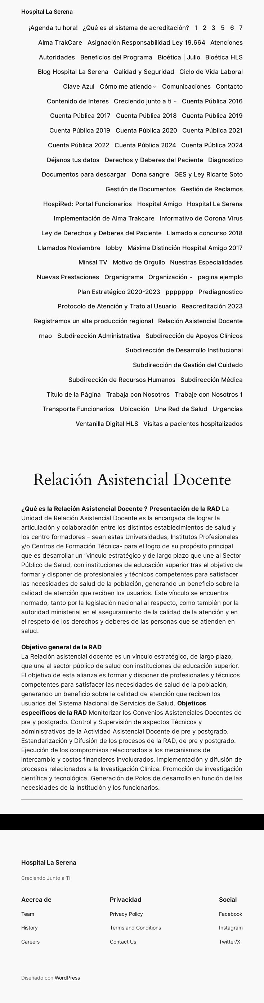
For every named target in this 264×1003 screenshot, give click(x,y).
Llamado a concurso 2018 (205, 233)
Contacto (229, 86)
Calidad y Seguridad (144, 71)
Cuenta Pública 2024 (145, 145)
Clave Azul (78, 86)
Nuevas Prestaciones (68, 277)
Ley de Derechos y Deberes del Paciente (101, 233)
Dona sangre (150, 174)
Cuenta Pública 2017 (80, 115)
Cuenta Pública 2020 (146, 130)
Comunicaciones (186, 86)
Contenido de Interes (78, 101)
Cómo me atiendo (126, 86)
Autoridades (57, 57)
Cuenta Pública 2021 (212, 130)
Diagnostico (225, 160)
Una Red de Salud (181, 409)
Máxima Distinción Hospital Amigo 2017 (185, 247)
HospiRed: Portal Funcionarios (87, 204)
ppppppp (179, 291)
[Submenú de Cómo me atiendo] (155, 86)
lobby (114, 247)
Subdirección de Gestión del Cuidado (188, 365)
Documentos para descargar (84, 174)
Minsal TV (93, 262)
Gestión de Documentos (141, 189)
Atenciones (226, 42)
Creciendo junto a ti (142, 101)
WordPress (67, 978)
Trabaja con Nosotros (138, 394)
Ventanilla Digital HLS (107, 423)
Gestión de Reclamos (212, 189)
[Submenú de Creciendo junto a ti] (175, 101)
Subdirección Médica (211, 379)
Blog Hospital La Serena (73, 71)
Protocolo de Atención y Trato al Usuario (117, 306)
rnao (45, 335)
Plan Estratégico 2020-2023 (118, 291)
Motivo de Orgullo (139, 262)
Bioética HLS (224, 57)
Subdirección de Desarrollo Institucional (184, 350)
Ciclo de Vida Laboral (211, 71)
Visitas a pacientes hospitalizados (193, 423)
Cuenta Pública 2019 (212, 115)
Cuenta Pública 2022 (78, 145)
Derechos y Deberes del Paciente (154, 160)
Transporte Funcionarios (78, 409)
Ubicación (134, 409)
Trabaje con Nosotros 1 (209, 394)
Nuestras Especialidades (206, 262)
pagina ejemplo (220, 277)
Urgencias (227, 409)
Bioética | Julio (179, 57)
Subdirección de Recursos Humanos (121, 379)
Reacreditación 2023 (212, 306)
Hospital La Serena (47, 11)
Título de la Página (73, 394)
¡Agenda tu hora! (53, 27)
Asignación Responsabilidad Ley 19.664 (146, 42)
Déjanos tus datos (73, 160)
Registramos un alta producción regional (93, 321)
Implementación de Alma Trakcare (104, 218)
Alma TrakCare (60, 42)
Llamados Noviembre (69, 247)
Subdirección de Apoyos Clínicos (194, 335)
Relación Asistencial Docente (200, 321)
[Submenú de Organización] (191, 277)
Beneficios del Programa (116, 57)
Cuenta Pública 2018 (146, 115)
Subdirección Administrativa (98, 335)
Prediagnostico (220, 291)
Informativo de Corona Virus (201, 218)
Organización (167, 277)
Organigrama (123, 277)
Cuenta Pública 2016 (212, 101)
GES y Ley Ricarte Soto (208, 174)
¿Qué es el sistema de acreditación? (136, 27)
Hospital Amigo (159, 204)
